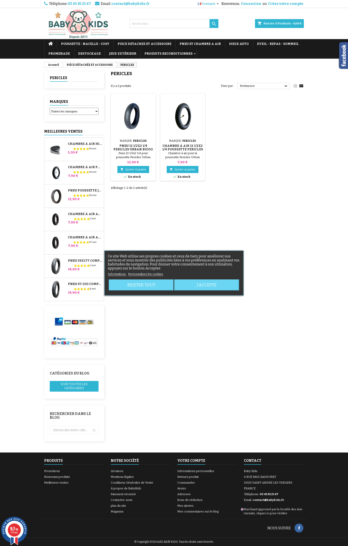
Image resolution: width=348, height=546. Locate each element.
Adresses (184, 494)
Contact (252, 460)
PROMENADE (59, 54)
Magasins (117, 511)
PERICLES (58, 78)
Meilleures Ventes (63, 131)
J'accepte (207, 285)
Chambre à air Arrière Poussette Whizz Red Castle (85, 237)
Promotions (52, 471)
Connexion (251, 4)
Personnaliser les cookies (145, 274)
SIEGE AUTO (239, 44)
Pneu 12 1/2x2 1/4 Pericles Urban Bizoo (133, 147)
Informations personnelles (195, 471)
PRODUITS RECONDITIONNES (168, 54)
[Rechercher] (174, 23)
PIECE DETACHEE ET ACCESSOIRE (144, 44)
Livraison (117, 471)
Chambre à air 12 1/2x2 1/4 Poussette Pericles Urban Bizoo (182, 149)
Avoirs (181, 488)
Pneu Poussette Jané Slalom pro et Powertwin (85, 190)
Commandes (186, 482)
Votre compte (191, 460)
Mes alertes (185, 505)
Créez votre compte (285, 4)
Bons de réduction (189, 500)
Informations (117, 274)
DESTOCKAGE (89, 54)
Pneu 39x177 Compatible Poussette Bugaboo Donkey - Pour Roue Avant (85, 261)
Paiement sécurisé (123, 494)
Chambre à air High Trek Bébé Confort (85, 144)
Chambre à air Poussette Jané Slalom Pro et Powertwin (85, 167)
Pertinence (264, 86)
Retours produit (188, 476)
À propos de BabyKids (126, 488)
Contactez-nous (121, 500)
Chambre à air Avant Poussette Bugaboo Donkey (85, 214)
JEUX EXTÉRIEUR (122, 54)
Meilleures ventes (56, 482)
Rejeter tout (141, 285)
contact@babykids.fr (130, 4)
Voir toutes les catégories (74, 386)
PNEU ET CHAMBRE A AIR (200, 44)
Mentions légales (122, 476)
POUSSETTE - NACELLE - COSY (85, 44)
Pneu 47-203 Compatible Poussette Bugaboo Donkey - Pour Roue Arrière (85, 284)
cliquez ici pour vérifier (271, 513)
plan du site (118, 505)
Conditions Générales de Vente (132, 482)
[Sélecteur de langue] (209, 4)
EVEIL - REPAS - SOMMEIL (278, 44)
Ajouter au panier (133, 169)
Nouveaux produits (57, 476)
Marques (59, 102)
